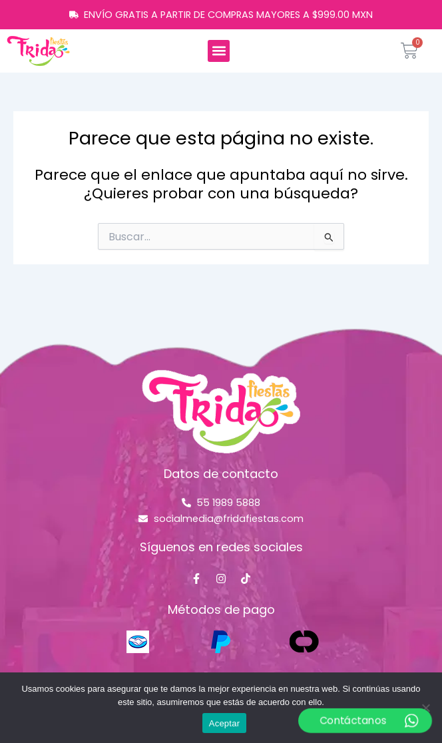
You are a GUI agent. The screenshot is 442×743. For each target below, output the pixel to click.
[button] (219, 51)
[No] (425, 707)
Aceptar (224, 723)
